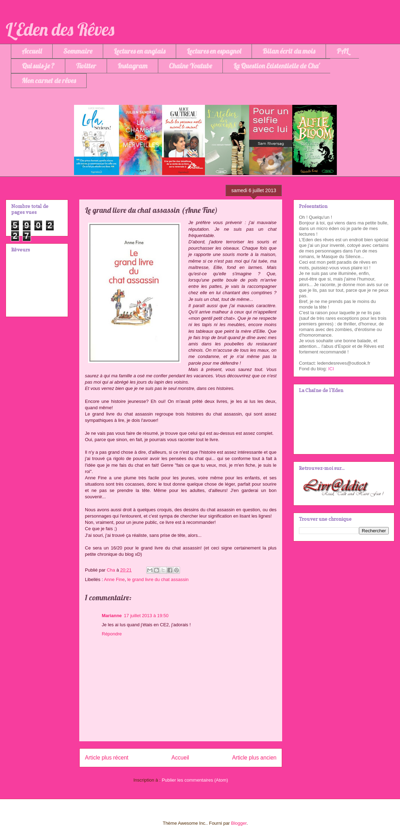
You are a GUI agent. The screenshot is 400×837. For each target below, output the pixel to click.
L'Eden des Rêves (60, 29)
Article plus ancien (254, 758)
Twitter (86, 65)
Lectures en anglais (139, 51)
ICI (331, 368)
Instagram (132, 65)
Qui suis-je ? (38, 65)
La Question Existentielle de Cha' (276, 65)
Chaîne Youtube (190, 65)
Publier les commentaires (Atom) (195, 780)
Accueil (32, 51)
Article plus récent (106, 758)
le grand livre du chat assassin (158, 579)
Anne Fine (114, 579)
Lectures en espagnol (214, 51)
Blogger (239, 823)
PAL (342, 51)
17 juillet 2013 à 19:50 (146, 615)
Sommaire (77, 51)
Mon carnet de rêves (49, 80)
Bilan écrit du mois (288, 51)
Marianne (112, 615)
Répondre (112, 633)
